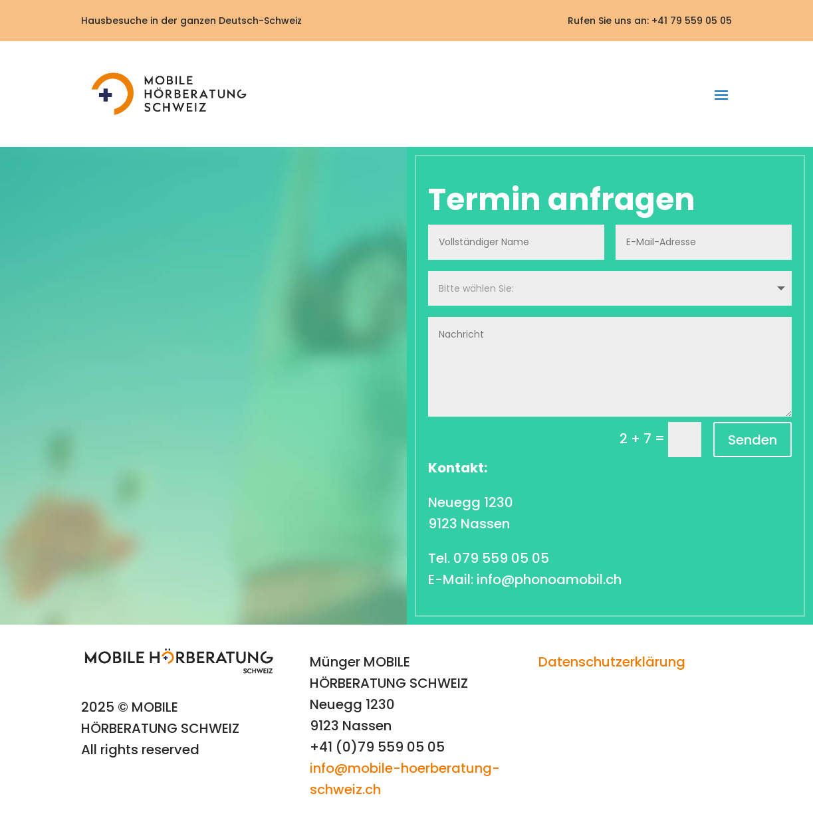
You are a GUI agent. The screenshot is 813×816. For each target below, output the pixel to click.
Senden (752, 440)
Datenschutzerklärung (611, 662)
